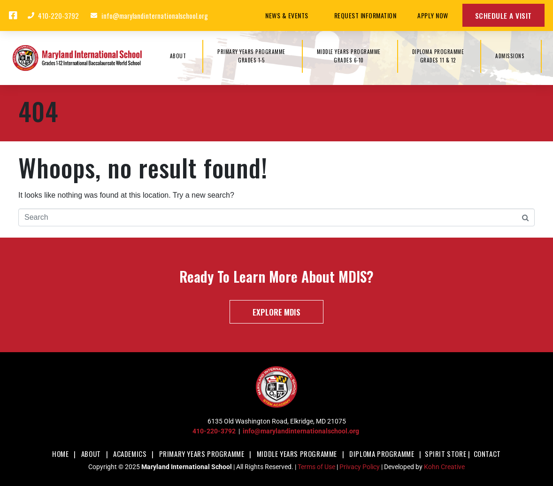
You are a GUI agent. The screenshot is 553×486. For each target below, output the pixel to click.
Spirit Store (445, 453)
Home (60, 453)
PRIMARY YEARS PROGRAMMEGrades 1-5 (251, 56)
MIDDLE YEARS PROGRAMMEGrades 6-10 (349, 56)
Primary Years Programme (202, 453)
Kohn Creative (444, 467)
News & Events (289, 15)
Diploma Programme (381, 453)
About (91, 453)
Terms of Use (316, 467)
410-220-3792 (214, 431)
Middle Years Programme (297, 453)
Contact (487, 453)
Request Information (365, 15)
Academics (129, 453)
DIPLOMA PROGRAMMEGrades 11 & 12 (438, 56)
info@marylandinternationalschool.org (301, 431)
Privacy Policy (359, 467)
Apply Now (432, 15)
